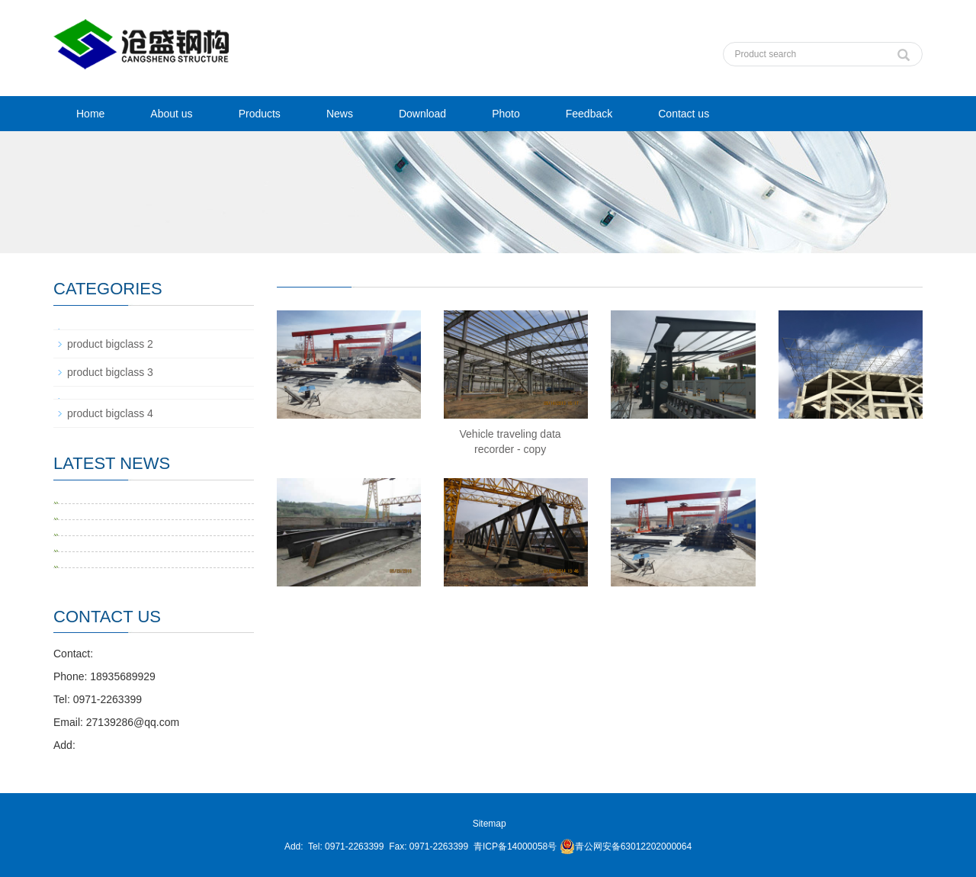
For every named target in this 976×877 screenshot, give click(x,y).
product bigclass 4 (110, 413)
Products (260, 114)
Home (90, 114)
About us (171, 114)
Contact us (683, 114)
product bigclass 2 (110, 344)
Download (422, 114)
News (339, 114)
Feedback (589, 114)
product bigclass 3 (110, 372)
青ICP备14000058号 (515, 846)
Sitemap (489, 823)
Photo (506, 114)
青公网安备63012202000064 (626, 846)
